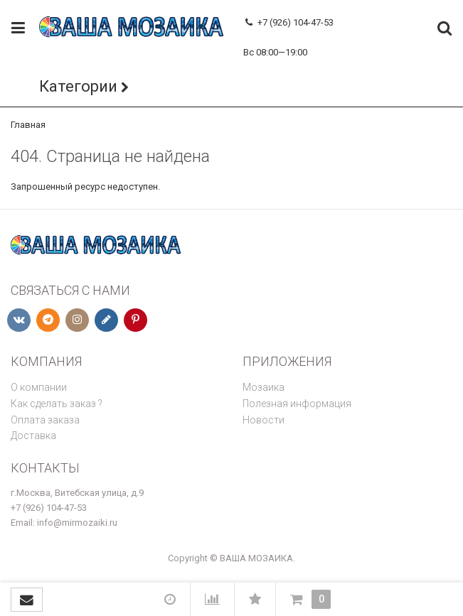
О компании (39, 387)
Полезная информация (297, 403)
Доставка (33, 435)
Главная (28, 124)
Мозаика (263, 387)
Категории (78, 86)
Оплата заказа (45, 420)
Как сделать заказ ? (56, 403)
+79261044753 (273, 37)
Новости (263, 420)
